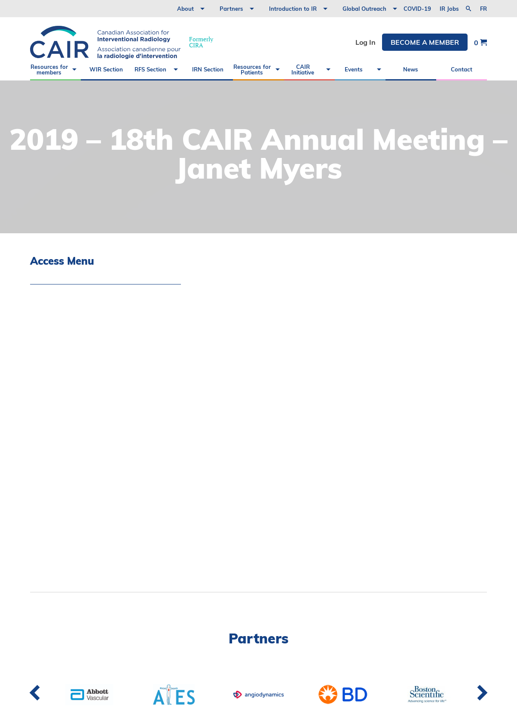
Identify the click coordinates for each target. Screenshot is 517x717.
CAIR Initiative (302, 69)
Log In (365, 42)
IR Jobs (449, 8)
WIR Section (106, 69)
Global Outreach (364, 8)
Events (354, 69)
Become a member (425, 42)
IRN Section (207, 69)
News (410, 69)
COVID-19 (417, 8)
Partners (231, 8)
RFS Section (150, 69)
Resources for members (49, 69)
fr (483, 9)
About (185, 8)
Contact (461, 69)
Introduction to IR (293, 8)
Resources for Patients (252, 69)
